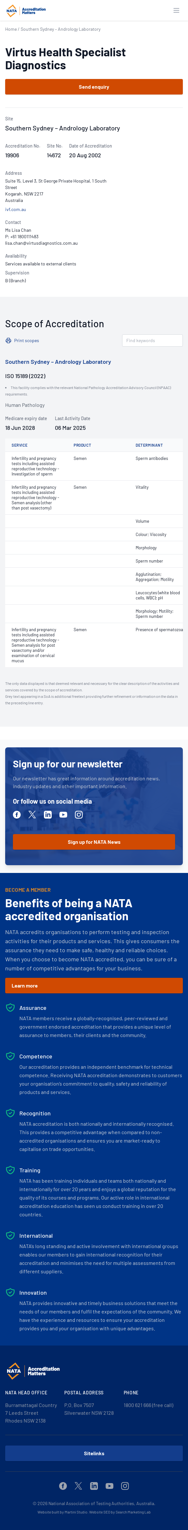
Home (11, 29)
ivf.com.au (15, 209)
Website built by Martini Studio (62, 1512)
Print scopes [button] (26, 340)
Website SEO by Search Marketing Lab (120, 1512)
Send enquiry (94, 87)
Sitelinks (94, 1453)
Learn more (25, 985)
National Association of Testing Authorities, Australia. (101, 1503)
